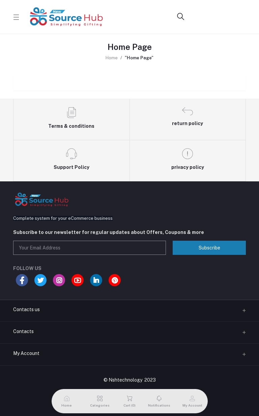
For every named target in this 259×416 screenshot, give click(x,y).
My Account (26, 353)
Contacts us (26, 309)
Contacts (23, 331)
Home (112, 57)
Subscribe (209, 247)
